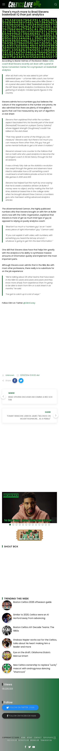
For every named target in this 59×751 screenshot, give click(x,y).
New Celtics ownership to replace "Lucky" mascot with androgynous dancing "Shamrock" (35, 668)
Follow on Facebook (22, 715)
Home (23, 737)
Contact (38, 737)
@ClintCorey (29, 303)
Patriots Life (23, 740)
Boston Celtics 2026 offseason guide (32, 602)
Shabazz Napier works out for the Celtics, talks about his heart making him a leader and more (35, 643)
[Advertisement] (29, 339)
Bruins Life (34, 740)
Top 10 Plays (48, 737)
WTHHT (29, 737)
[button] (14, 380)
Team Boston (46, 740)
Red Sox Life (12, 740)
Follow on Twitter (21, 707)
